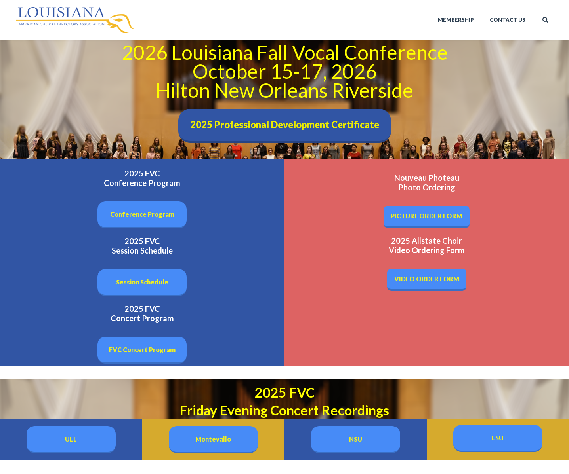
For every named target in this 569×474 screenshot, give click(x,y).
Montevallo (213, 439)
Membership (456, 20)
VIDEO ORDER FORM (426, 279)
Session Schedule (142, 282)
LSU (498, 438)
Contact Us (507, 20)
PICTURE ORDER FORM (426, 216)
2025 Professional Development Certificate (284, 124)
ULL (71, 439)
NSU (355, 439)
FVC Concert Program (142, 349)
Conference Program (142, 214)
